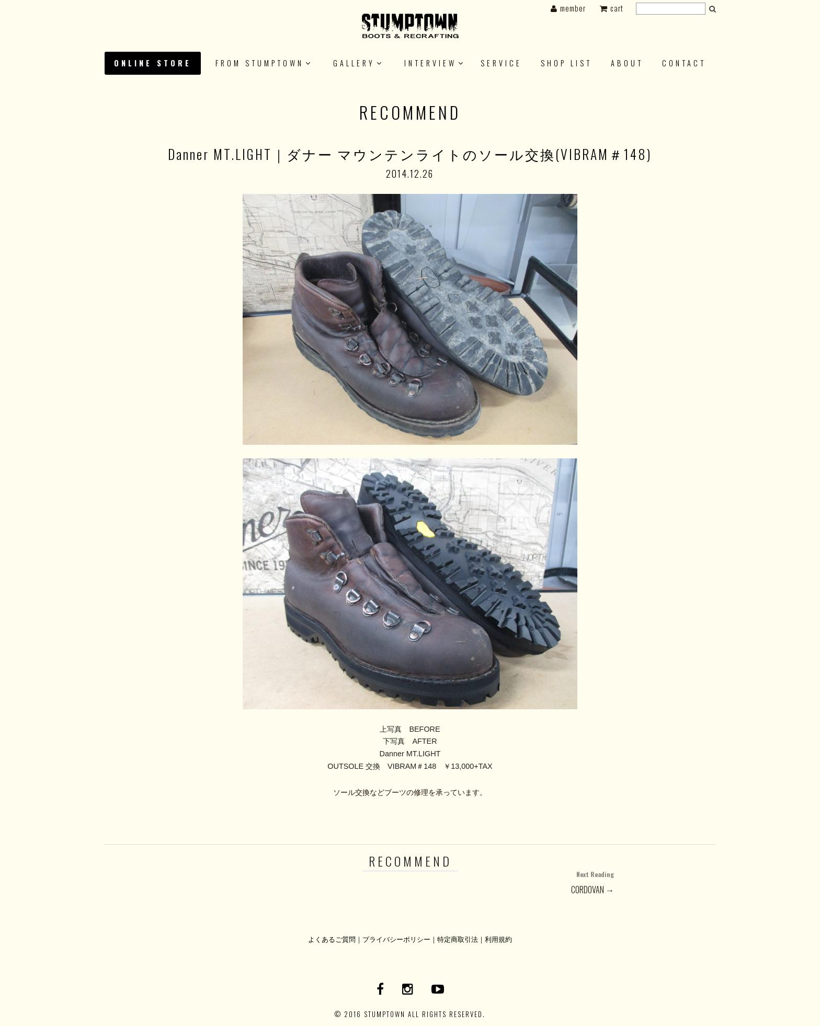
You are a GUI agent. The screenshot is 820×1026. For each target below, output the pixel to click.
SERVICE (501, 62)
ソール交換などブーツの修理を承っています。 (410, 792)
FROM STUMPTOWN (259, 62)
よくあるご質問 (332, 939)
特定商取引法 (457, 939)
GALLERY (354, 62)
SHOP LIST (566, 62)
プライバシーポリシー (396, 939)
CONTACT (684, 62)
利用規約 (498, 939)
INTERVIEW (430, 62)
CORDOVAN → (512, 881)
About (627, 62)
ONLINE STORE (152, 62)
